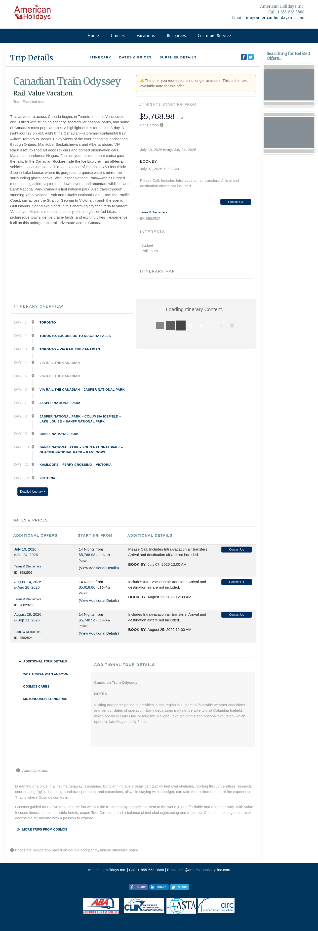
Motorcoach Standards (45, 699)
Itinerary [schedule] (100, 57)
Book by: (137, 564)
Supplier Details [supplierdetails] (178, 57)
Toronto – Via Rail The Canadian (70, 349)
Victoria (47, 478)
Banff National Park (59, 434)
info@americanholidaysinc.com (274, 17)
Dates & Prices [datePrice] (135, 57)
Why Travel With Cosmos (45, 674)
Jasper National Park (60, 403)
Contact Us (235, 202)
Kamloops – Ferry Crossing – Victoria (76, 464)
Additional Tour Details (45, 661)
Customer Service (214, 35)
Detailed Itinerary (32, 491)
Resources (176, 35)
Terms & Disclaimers (153, 212)
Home (93, 35)
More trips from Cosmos (41, 829)
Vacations (146, 35)
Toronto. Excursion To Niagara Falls (75, 336)
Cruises (118, 35)
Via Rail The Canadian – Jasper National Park (82, 389)
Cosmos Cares (36, 686)
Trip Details (31, 57)
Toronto (48, 322)
